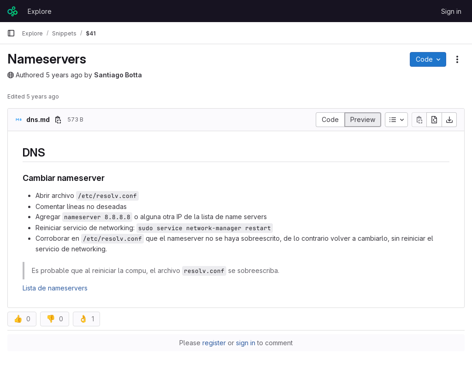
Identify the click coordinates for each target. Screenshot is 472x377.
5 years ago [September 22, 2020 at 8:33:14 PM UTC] (42, 96)
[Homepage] (12, 11)
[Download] (449, 119)
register (214, 343)
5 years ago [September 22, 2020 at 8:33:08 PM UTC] (64, 75)
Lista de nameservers (55, 288)
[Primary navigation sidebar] (11, 33)
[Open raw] (434, 119)
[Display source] (330, 119)
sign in (245, 343)
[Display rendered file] (363, 119)
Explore (40, 11)
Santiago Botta (118, 75)
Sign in (451, 11)
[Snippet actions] (457, 59)
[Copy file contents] (419, 119)
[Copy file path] (58, 119)
